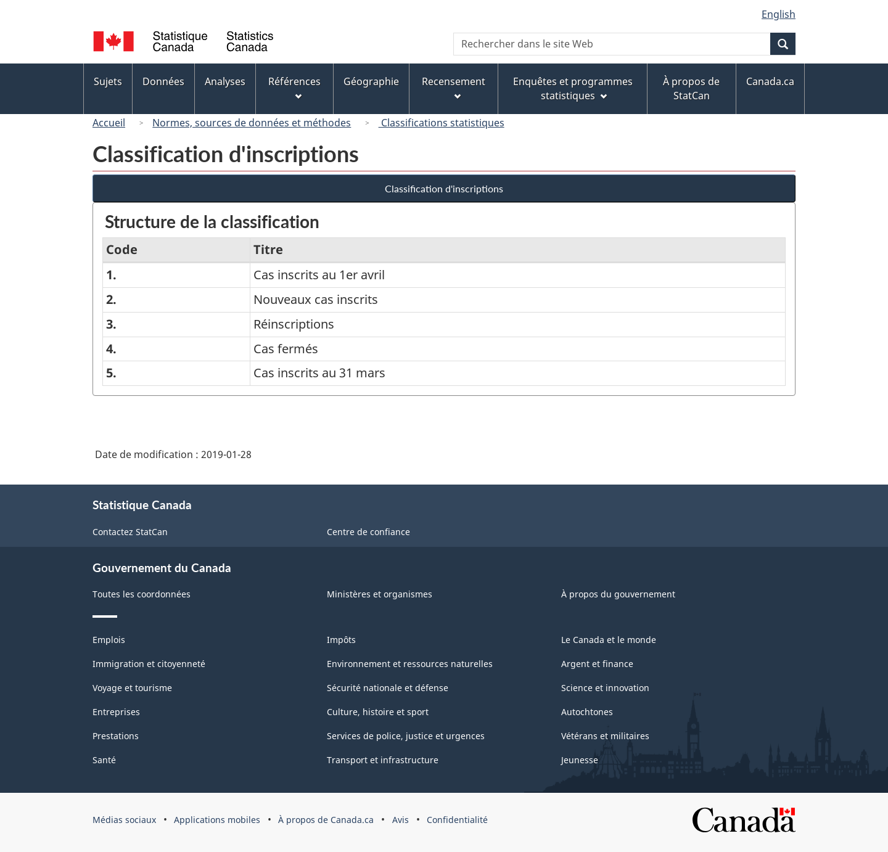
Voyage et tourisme (132, 688)
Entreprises (116, 712)
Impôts (341, 639)
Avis (400, 819)
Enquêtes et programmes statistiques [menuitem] (573, 88)
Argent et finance (597, 664)
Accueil (108, 122)
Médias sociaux (124, 819)
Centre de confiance (368, 532)
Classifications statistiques (441, 122)
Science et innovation (605, 688)
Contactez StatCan (130, 532)
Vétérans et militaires (605, 736)
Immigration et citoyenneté (148, 664)
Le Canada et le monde (608, 639)
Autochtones (587, 712)
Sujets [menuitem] (108, 81)
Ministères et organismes (379, 594)
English (779, 14)
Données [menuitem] (163, 81)
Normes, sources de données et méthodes (251, 122)
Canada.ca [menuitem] (770, 81)
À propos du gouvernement (618, 594)
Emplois (108, 639)
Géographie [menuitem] (371, 81)
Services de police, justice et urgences (406, 736)
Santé (104, 760)
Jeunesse (579, 760)
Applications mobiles (217, 819)
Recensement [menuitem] (453, 87)
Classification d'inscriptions (444, 188)
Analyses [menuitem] (225, 81)
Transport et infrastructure (382, 760)
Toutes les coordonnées (141, 594)
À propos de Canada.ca (326, 819)
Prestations (115, 736)
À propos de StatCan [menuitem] (691, 88)
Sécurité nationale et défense (387, 688)
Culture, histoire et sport (378, 712)
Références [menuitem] (294, 87)
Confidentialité (457, 819)
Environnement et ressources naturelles (410, 664)
